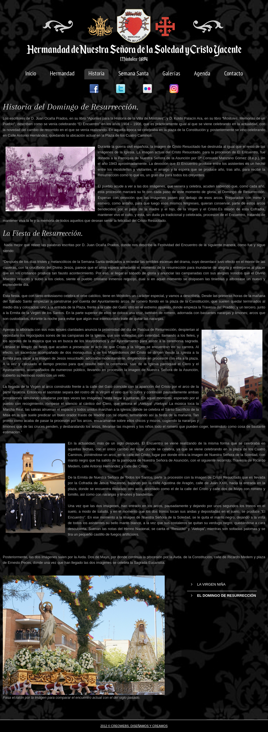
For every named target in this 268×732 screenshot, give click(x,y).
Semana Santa (133, 73)
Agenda (202, 73)
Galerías (171, 73)
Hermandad (62, 73)
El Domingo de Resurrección (226, 595)
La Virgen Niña (211, 584)
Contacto (233, 73)
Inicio (30, 73)
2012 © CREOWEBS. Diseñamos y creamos (134, 726)
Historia (96, 73)
